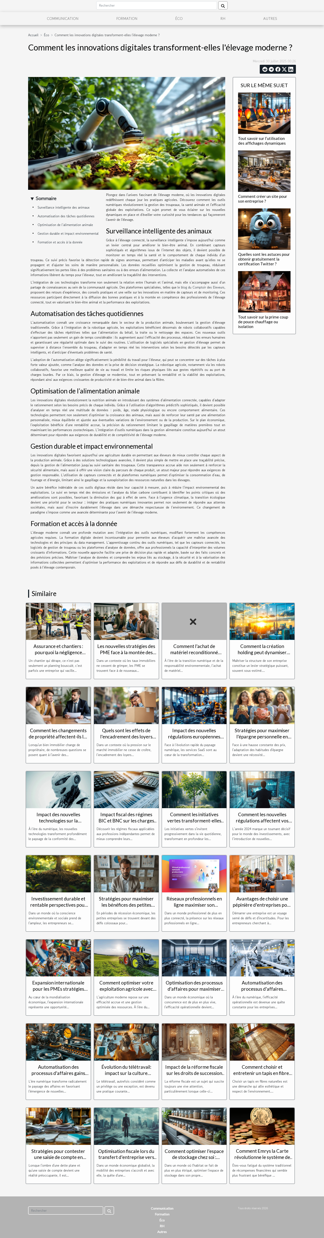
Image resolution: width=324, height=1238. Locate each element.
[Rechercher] (156, 5)
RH (222, 18)
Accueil (33, 34)
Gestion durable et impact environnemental (68, 233)
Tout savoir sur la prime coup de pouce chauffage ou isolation (263, 322)
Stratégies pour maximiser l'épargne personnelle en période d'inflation (262, 736)
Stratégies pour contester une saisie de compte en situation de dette (58, 1157)
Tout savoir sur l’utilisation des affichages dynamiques (262, 140)
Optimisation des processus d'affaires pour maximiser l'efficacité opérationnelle (194, 989)
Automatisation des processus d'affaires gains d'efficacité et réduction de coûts (58, 1076)
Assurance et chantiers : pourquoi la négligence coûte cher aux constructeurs (58, 655)
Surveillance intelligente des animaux (63, 207)
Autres (270, 18)
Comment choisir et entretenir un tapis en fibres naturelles (262, 1073)
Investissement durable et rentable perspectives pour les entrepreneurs (58, 905)
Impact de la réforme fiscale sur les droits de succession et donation (194, 1073)
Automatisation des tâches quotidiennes (66, 216)
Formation (126, 18)
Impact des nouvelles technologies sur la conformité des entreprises (58, 820)
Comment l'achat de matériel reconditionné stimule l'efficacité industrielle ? (194, 655)
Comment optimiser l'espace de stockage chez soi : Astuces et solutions (194, 1157)
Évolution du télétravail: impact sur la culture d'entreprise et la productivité (126, 1076)
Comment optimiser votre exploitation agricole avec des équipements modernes (126, 989)
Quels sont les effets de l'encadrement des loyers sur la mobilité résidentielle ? (126, 736)
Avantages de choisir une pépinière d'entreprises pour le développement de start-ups (262, 908)
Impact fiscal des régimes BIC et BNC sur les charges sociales (126, 820)
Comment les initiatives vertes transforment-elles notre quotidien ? (194, 820)
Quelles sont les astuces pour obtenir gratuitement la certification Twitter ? (264, 259)
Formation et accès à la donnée (60, 242)
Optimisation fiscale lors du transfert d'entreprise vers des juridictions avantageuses (126, 1160)
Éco (179, 18)
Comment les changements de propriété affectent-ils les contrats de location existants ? (58, 739)
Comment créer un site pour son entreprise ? (262, 198)
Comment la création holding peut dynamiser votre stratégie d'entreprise (262, 652)
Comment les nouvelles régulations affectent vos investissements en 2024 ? (262, 820)
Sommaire (46, 198)
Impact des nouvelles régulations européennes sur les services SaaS (194, 736)
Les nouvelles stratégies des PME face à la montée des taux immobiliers (126, 652)
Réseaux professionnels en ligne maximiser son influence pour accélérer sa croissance (194, 908)
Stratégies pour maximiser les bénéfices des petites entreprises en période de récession (126, 908)
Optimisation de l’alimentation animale (65, 224)
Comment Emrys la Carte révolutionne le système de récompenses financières (262, 1157)
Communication (63, 18)
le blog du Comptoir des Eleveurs (200, 287)
